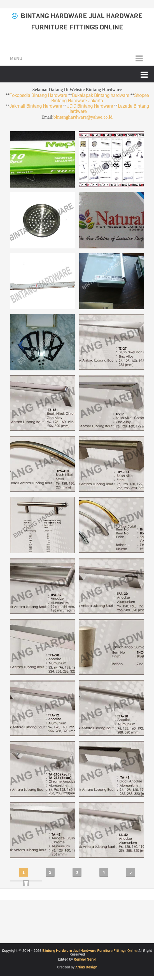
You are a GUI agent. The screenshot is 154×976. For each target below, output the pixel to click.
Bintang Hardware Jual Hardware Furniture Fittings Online (89, 950)
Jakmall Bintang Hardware (35, 106)
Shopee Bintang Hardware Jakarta (100, 98)
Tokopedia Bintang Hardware (38, 95)
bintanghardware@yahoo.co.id (83, 117)
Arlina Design (86, 967)
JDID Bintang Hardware (90, 106)
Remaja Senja (85, 959)
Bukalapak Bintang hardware (100, 95)
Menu (16, 58)
